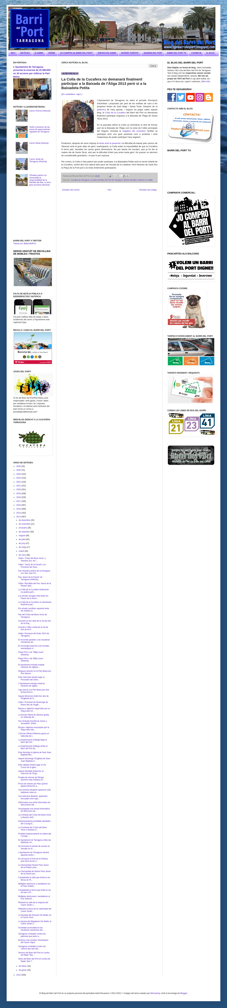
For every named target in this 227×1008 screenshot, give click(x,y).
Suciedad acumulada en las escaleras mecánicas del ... (31, 928)
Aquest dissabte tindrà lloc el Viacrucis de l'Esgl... (31, 772)
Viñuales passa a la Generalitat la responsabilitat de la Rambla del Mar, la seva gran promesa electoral (40, 180)
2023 (18, 478)
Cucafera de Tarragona (80, 180)
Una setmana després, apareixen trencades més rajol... (33, 797)
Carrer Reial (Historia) (39, 143)
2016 (18, 505)
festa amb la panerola (109, 143)
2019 (18, 493)
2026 (18, 466)
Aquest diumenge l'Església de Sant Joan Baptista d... (34, 759)
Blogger (183, 993)
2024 (18, 474)
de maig (22, 547)
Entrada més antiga (148, 190)
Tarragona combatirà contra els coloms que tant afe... (32, 947)
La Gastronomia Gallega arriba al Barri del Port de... (33, 747)
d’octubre (23, 528)
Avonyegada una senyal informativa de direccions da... (34, 810)
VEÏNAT (51, 53)
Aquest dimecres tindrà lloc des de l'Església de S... (33, 697)
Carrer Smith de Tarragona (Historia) (38, 160)
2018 (18, 497)
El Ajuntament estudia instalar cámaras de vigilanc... (31, 666)
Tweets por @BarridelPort (24, 243)
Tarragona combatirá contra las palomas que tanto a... (32, 935)
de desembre (25, 520)
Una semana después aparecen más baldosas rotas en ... (34, 791)
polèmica (101, 109)
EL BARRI (39, 53)
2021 (18, 486)
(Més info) (205, 81)
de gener (23, 970)
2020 (18, 489)
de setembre (24, 532)
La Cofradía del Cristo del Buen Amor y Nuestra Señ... (34, 816)
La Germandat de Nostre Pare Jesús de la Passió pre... (34, 872)
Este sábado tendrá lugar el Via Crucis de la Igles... (32, 766)
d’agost (22, 535)
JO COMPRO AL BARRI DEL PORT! (76, 53)
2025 (18, 470)
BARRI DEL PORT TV (176, 53)
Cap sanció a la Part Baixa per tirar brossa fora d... (33, 691)
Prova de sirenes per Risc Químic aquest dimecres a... (33, 785)
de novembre (25, 524)
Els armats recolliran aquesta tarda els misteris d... (33, 609)
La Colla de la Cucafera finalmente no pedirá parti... (33, 590)
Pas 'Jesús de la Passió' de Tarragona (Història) (30, 578)
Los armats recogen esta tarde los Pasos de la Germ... (33, 597)
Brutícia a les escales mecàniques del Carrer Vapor (33, 941)
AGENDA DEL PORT (153, 53)
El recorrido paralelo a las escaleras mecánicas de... (34, 641)
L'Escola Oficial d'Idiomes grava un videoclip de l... (33, 734)
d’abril (22, 551)
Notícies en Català (145, 180)
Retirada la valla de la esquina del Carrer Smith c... (33, 903)
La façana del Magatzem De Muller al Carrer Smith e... (34, 922)
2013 (18, 517)
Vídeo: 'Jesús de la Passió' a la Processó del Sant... (32, 565)
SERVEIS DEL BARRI (107, 53)
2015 (18, 509)
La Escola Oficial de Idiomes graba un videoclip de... (33, 716)
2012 (18, 975)
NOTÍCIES (25, 53)
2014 (18, 513)
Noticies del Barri (130, 180)
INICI (13, 53)
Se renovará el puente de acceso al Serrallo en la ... (34, 847)
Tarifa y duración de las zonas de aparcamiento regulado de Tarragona (39, 129)
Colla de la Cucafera (115, 112)
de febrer (23, 966)
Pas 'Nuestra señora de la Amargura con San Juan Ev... (34, 572)
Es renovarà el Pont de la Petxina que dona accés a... (33, 860)
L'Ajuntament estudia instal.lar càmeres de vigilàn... (31, 684)
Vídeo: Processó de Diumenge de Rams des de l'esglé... (33, 703)
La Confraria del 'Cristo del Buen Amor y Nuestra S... (32, 828)
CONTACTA (196, 53)
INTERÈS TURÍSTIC (130, 53)
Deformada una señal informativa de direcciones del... (34, 803)
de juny (22, 543)
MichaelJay (155, 993)
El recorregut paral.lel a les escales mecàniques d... (33, 647)
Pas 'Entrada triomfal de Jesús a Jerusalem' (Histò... (32, 722)
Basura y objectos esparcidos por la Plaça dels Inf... (34, 709)
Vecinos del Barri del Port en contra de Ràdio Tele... (33, 954)
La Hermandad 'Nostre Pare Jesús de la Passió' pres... (33, 866)
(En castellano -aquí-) (71, 94)
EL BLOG (210, 53)
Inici (109, 190)
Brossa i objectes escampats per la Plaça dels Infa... (33, 728)
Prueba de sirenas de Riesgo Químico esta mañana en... (31, 778)
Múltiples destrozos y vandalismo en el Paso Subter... (34, 885)
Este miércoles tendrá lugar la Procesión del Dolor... (31, 678)
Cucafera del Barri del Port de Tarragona (106, 180)
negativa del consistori (134, 131)
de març (23, 555)
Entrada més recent (71, 190)
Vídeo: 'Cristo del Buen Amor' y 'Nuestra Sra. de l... (32, 559)
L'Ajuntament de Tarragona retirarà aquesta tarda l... (33, 853)
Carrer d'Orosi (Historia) (39, 111)
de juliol (22, 539)
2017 (18, 501)
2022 (18, 482)
